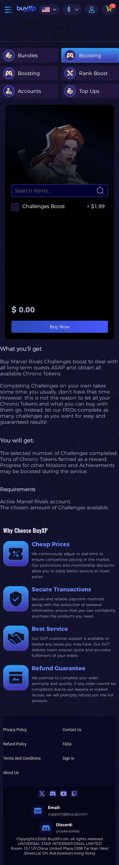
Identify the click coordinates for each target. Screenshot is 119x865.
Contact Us (72, 730)
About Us (11, 773)
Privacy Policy (15, 730)
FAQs (67, 744)
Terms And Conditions (22, 758)
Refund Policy (14, 744)
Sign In (68, 758)
